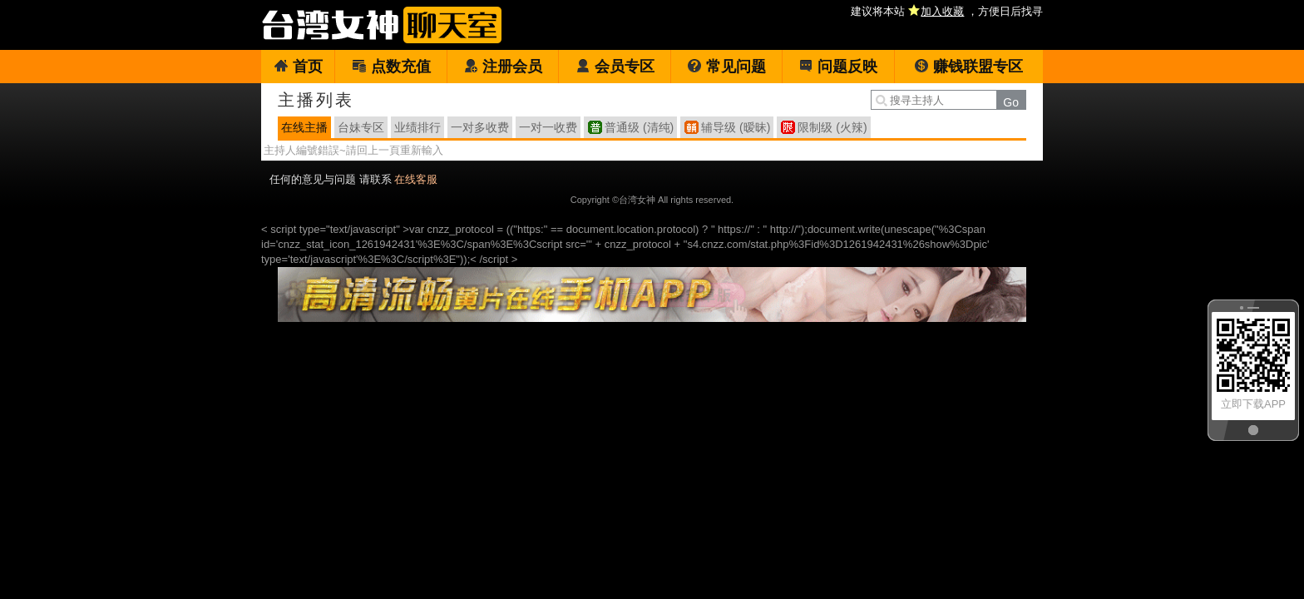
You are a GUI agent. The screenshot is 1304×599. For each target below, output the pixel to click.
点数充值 (391, 66)
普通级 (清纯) (639, 127)
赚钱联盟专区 (968, 66)
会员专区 (614, 66)
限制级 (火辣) (832, 127)
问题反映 (837, 66)
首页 (298, 66)
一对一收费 (548, 127)
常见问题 (726, 66)
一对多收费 (480, 127)
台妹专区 (361, 127)
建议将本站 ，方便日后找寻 (947, 11)
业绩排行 (417, 127)
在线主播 (304, 127)
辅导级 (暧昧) (735, 127)
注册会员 (502, 66)
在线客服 (415, 179)
